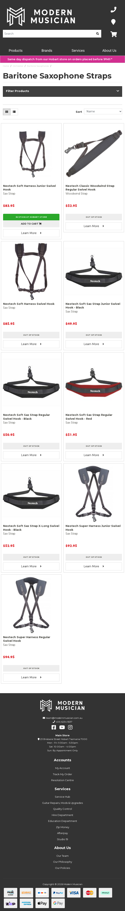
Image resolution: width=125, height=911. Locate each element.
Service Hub (62, 796)
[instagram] (70, 727)
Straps (56, 66)
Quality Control (62, 808)
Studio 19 (62, 839)
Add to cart (31, 223)
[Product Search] (48, 34)
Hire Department (62, 815)
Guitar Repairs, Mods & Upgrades (62, 802)
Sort (79, 112)
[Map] (113, 22)
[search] (97, 34)
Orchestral (18, 66)
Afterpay (62, 833)
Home (6, 66)
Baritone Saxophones (38, 66)
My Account (62, 768)
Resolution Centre (62, 780)
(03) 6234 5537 (64, 721)
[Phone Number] (113, 10)
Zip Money (62, 827)
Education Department (62, 820)
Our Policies (62, 867)
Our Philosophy (62, 861)
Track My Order (62, 774)
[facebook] (54, 727)
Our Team (62, 855)
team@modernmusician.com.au (64, 717)
